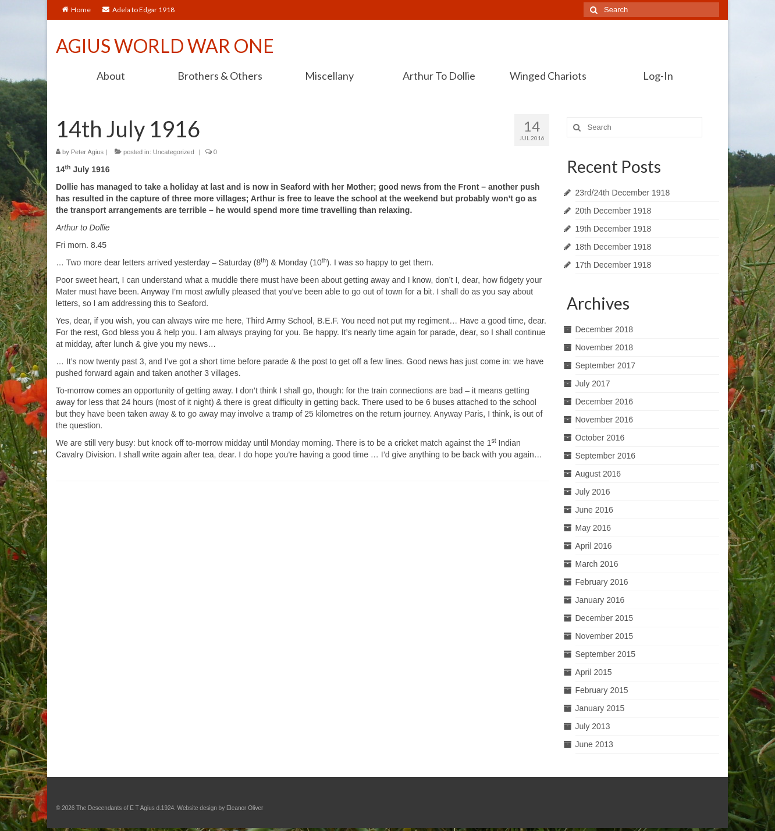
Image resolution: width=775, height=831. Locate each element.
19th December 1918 (613, 228)
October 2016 (600, 437)
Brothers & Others (219, 75)
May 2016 (593, 527)
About (111, 75)
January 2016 (600, 600)
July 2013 (592, 726)
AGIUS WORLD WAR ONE (165, 45)
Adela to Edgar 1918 (138, 9)
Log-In (658, 75)
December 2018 (604, 329)
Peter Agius (87, 151)
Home (76, 9)
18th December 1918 (613, 246)
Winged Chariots (548, 75)
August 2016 (598, 473)
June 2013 (594, 744)
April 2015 (593, 672)
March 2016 (596, 564)
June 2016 (594, 509)
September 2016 (605, 455)
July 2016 (592, 491)
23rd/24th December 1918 (622, 192)
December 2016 (604, 401)
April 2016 (593, 546)
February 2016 (601, 582)
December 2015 (604, 618)
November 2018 (604, 347)
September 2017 (605, 365)
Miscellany (329, 75)
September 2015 (605, 654)
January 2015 (600, 708)
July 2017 (592, 383)
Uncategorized (173, 151)
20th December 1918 (613, 210)
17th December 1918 (613, 264)
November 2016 (604, 419)
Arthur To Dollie (439, 75)
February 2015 (601, 690)
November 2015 (604, 636)
